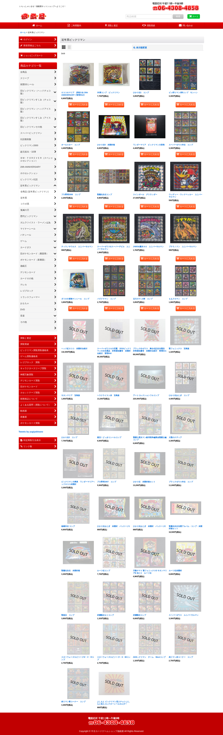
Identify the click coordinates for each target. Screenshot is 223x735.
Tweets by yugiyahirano (31, 431)
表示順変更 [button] (140, 47)
